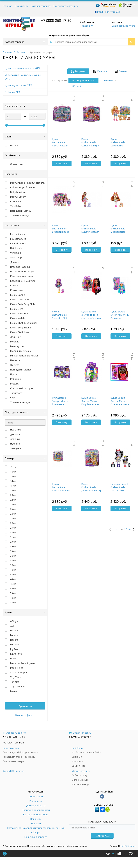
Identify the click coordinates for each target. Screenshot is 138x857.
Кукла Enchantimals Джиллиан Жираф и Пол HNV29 (91, 488)
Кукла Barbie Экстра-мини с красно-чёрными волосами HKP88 (91, 316)
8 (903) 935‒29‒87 (80, 736)
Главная (7, 6)
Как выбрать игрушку (65, 6)
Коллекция (25, 174)
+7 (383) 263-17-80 (55, 20)
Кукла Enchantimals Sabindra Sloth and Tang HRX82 (61, 316)
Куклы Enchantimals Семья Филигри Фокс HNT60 (90, 143)
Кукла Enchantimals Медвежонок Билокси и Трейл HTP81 (120, 232)
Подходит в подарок (25, 412)
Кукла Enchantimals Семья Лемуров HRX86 (61, 488)
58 (129, 529)
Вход (100, 11)
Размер (25, 458)
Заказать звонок (14, 732)
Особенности (25, 155)
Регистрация (112, 11)
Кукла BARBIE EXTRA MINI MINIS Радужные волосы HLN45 (120, 316)
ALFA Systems (128, 846)
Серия (25, 136)
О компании (21, 6)
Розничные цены (25, 106)
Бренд (25, 612)
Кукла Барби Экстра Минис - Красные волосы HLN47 (120, 402)
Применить (25, 706)
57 (125, 529)
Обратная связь (80, 732)
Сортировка (25, 225)
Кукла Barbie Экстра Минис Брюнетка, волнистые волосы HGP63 (60, 404)
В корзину (62, 163)
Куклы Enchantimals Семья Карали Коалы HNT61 (60, 143)
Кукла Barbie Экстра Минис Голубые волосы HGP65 (90, 402)
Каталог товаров (40, 6)
